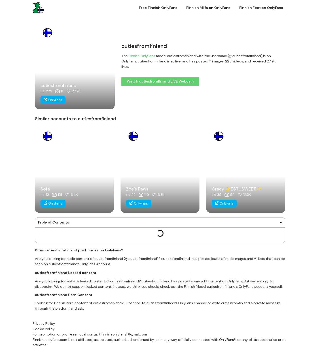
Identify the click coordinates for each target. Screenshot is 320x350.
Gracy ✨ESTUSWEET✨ (237, 189)
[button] (281, 222)
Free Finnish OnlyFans (158, 7)
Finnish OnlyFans (142, 56)
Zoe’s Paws (137, 189)
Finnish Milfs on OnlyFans (208, 7)
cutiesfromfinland (58, 85)
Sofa (45, 189)
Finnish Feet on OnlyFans (261, 7)
